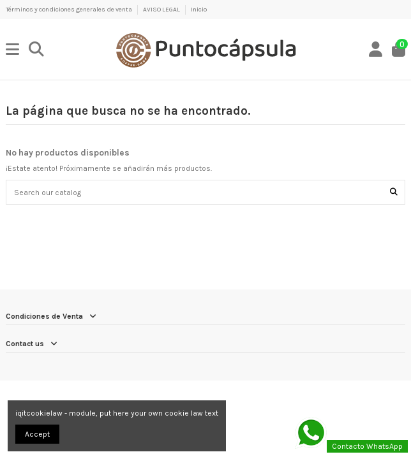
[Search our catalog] (393, 192)
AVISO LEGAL (162, 9)
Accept (37, 434)
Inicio (199, 9)
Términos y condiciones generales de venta (69, 9)
